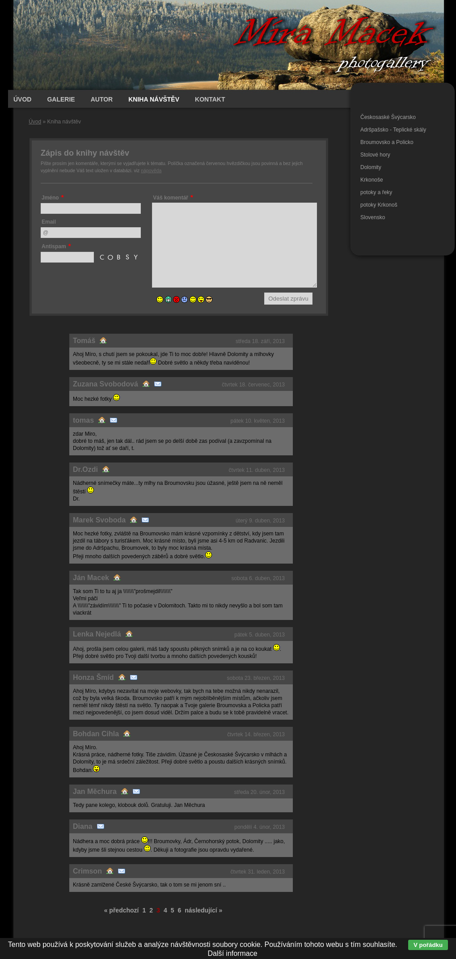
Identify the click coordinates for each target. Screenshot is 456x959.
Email (49, 222)
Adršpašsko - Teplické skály (393, 130)
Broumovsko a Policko (387, 142)
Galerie (61, 99)
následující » (203, 910)
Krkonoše (371, 180)
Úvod (35, 122)
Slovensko (372, 217)
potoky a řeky (376, 192)
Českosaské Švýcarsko (388, 117)
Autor (102, 99)
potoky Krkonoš (378, 205)
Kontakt (210, 99)
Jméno (50, 198)
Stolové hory (375, 155)
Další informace (232, 953)
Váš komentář (170, 198)
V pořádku (428, 945)
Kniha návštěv (153, 99)
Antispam (54, 246)
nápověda (151, 170)
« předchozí (121, 910)
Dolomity (370, 167)
